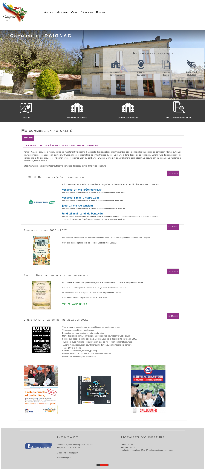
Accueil (48, 12)
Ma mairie (62, 12)
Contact (68, 437)
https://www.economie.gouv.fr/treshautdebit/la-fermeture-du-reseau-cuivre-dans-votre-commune (65, 166)
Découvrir (87, 12)
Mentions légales (64, 458)
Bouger (100, 12)
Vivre (74, 12)
